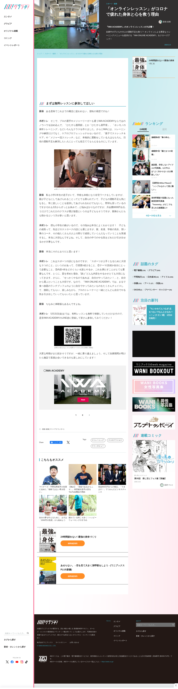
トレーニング (99, 440)
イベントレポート (12, 45)
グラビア (8, 24)
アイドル (167, 277)
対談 (159, 283)
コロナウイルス (116, 440)
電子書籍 (140, 270)
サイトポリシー (61, 642)
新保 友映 (165, 22)
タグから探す (10, 640)
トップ (39, 53)
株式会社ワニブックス (45, 642)
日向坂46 (153, 277)
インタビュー (99, 446)
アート (148, 283)
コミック (8, 38)
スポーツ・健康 (50, 53)
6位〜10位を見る (153, 215)
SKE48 (138, 290)
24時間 (143, 129)
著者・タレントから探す (15, 647)
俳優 (138, 283)
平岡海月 (139, 277)
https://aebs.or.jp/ (107, 661)
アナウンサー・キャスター (158, 290)
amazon (72, 543)
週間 (164, 129)
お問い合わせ (74, 642)
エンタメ (8, 16)
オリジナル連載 (11, 31)
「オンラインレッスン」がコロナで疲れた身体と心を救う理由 (80, 53)
